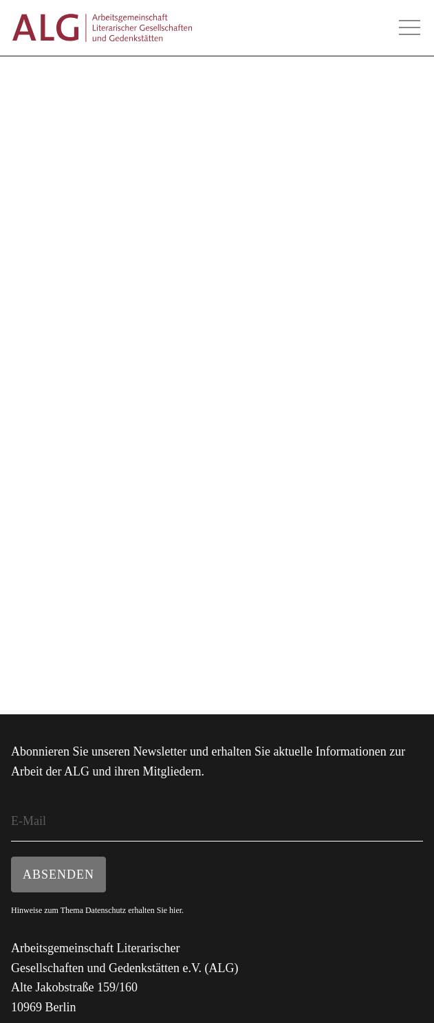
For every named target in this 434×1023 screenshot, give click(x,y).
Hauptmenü (409, 27)
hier (175, 910)
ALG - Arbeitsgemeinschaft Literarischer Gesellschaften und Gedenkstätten (102, 28)
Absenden (58, 874)
